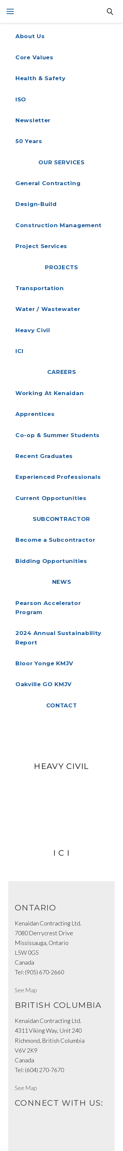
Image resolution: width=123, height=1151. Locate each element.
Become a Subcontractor (55, 540)
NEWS (61, 582)
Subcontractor (61, 519)
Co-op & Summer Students (57, 435)
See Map (26, 990)
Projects (61, 267)
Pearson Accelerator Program (48, 607)
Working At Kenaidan (49, 393)
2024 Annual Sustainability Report (58, 637)
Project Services (41, 246)
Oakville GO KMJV (43, 684)
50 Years (28, 141)
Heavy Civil (32, 330)
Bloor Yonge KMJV (44, 663)
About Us (30, 36)
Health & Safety (40, 78)
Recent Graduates (44, 456)
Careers (61, 372)
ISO (20, 99)
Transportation (39, 288)
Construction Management (58, 225)
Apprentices (35, 414)
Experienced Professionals (58, 477)
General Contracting (47, 183)
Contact (61, 705)
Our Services (61, 162)
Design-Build (35, 204)
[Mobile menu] (10, 11)
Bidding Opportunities (51, 561)
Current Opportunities (51, 498)
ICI (19, 351)
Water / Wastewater (47, 309)
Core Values (34, 57)
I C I (61, 853)
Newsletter (33, 120)
